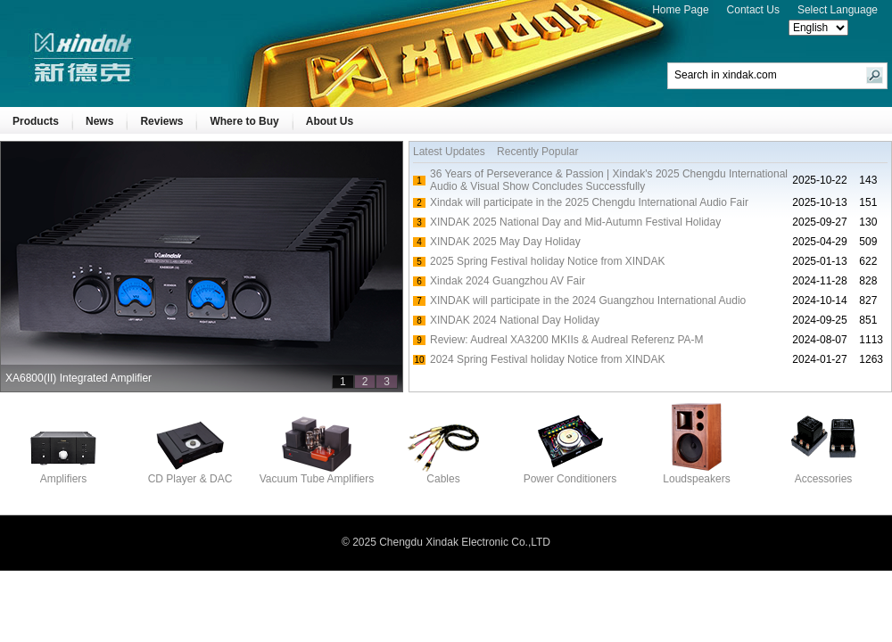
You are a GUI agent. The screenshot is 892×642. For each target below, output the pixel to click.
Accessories (823, 474)
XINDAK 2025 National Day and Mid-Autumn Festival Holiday (575, 222)
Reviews (161, 121)
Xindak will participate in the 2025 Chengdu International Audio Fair (589, 202)
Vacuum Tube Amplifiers (317, 474)
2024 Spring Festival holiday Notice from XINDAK (547, 359)
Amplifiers (63, 474)
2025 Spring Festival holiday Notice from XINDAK (547, 261)
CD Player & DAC (190, 474)
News (99, 121)
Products (35, 121)
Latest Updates (449, 151)
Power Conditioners (570, 474)
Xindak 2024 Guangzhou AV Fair (507, 281)
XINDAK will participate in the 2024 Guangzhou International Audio (588, 300)
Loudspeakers (696, 474)
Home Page (680, 10)
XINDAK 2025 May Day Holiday (505, 241)
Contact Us (753, 10)
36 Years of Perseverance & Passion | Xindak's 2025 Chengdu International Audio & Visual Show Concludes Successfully (609, 180)
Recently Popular (537, 151)
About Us (329, 121)
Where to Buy (244, 121)
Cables (443, 474)
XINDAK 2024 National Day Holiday (514, 320)
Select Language (837, 10)
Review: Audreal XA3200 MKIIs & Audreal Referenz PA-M (567, 339)
